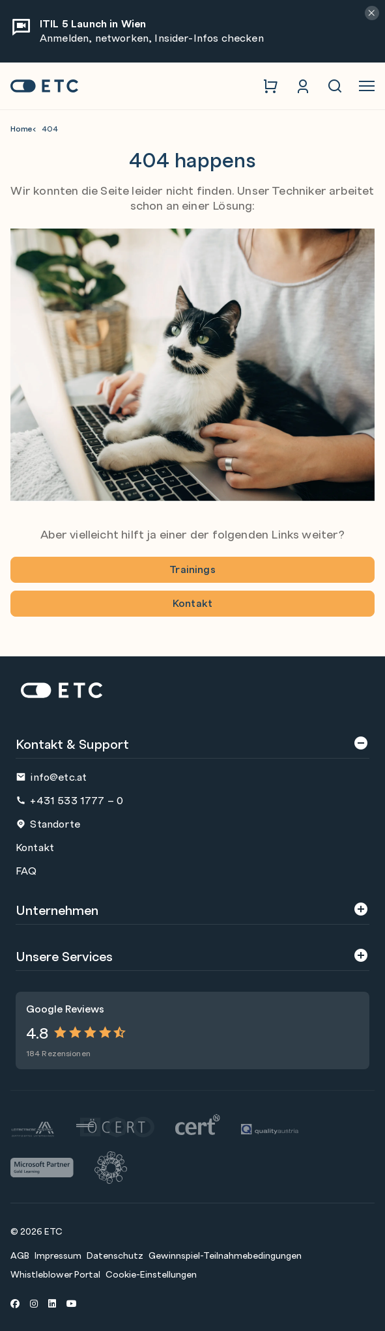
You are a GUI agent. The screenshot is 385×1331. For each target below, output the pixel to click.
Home (21, 128)
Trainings (192, 569)
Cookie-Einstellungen (151, 1274)
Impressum (58, 1255)
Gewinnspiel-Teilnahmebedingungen (225, 1255)
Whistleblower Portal (55, 1274)
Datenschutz (115, 1255)
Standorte (48, 823)
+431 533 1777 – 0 (69, 800)
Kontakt (192, 602)
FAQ (26, 870)
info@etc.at (51, 776)
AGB (19, 1255)
